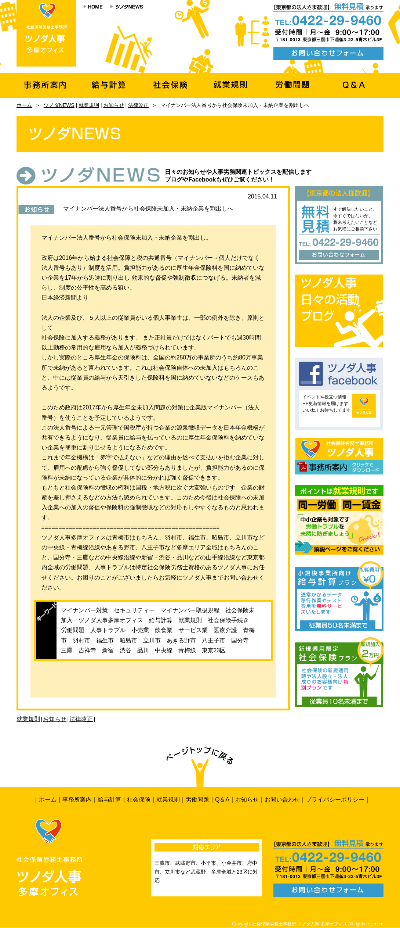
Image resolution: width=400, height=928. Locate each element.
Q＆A (222, 799)
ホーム (24, 105)
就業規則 (89, 105)
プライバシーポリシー (335, 799)
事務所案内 (77, 799)
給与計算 (109, 799)
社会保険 (138, 799)
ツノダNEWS (59, 105)
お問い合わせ (282, 799)
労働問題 (197, 799)
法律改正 (138, 105)
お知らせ (113, 105)
